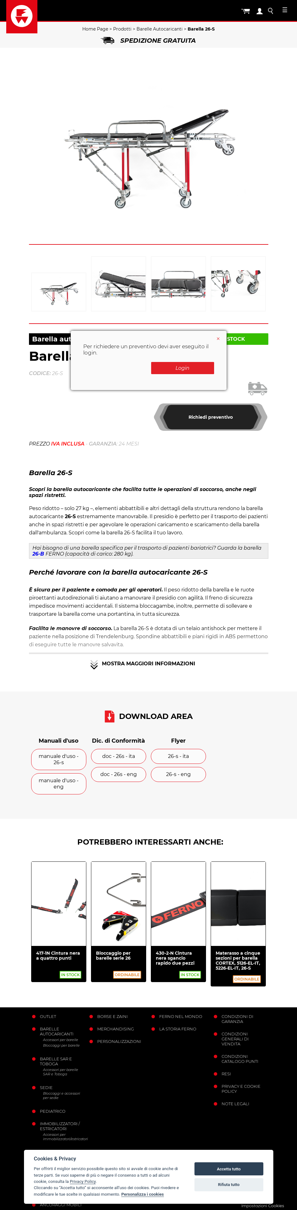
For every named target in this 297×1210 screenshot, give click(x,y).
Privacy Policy (83, 1181)
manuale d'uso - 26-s (59, 759)
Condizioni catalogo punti (240, 1059)
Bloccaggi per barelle (61, 1045)
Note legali (235, 1103)
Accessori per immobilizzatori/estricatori (64, 1136)
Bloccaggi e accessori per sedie (61, 1095)
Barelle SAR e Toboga (56, 1061)
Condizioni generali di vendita (235, 1038)
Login (182, 368)
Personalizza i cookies (142, 1194)
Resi (226, 1073)
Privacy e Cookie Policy (241, 1089)
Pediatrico (52, 1111)
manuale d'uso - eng (59, 784)
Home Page (95, 29)
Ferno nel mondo (180, 1016)
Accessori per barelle (60, 1040)
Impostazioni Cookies (262, 1205)
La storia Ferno (177, 1028)
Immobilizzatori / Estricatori (60, 1126)
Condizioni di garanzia (237, 1019)
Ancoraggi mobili (61, 1204)
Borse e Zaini (112, 1016)
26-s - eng (178, 774)
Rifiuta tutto (228, 1184)
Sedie (46, 1087)
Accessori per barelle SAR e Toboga (60, 1072)
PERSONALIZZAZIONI (119, 1041)
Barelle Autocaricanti (160, 29)
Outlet (48, 1016)
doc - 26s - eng (118, 774)
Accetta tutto (229, 1169)
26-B (38, 554)
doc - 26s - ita (118, 756)
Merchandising (115, 1028)
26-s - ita (178, 756)
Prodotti (122, 29)
